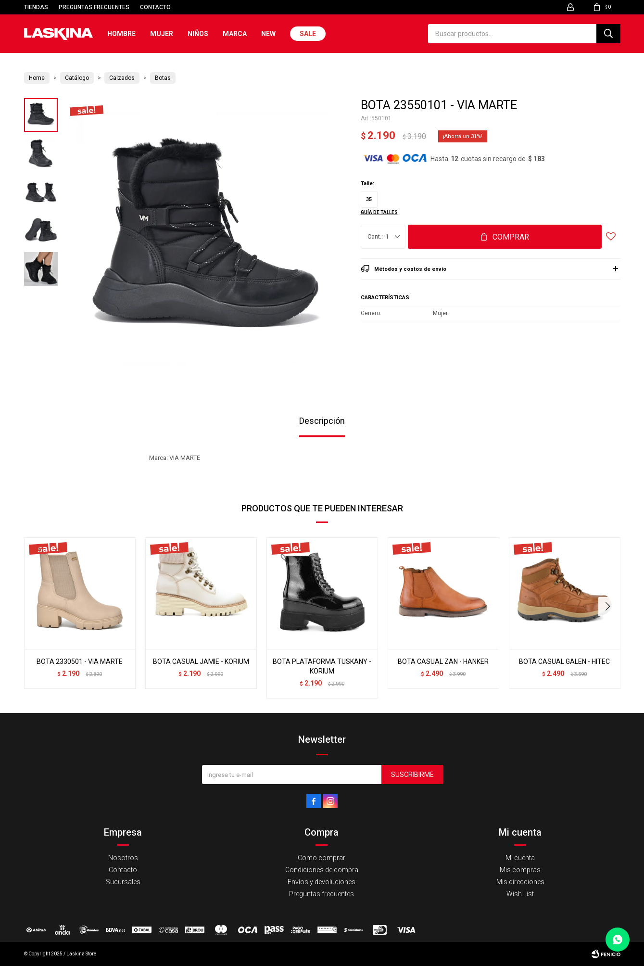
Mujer (161, 34)
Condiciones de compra (321, 870)
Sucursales (123, 882)
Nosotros (123, 858)
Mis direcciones (520, 882)
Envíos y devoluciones (321, 882)
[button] (609, 606)
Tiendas (36, 7)
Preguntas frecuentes (94, 7)
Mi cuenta (520, 858)
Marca (235, 34)
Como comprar (321, 858)
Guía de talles (379, 212)
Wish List (520, 894)
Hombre (121, 34)
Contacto (155, 7)
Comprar (510, 237)
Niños (198, 34)
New (268, 34)
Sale (308, 34)
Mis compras (520, 870)
